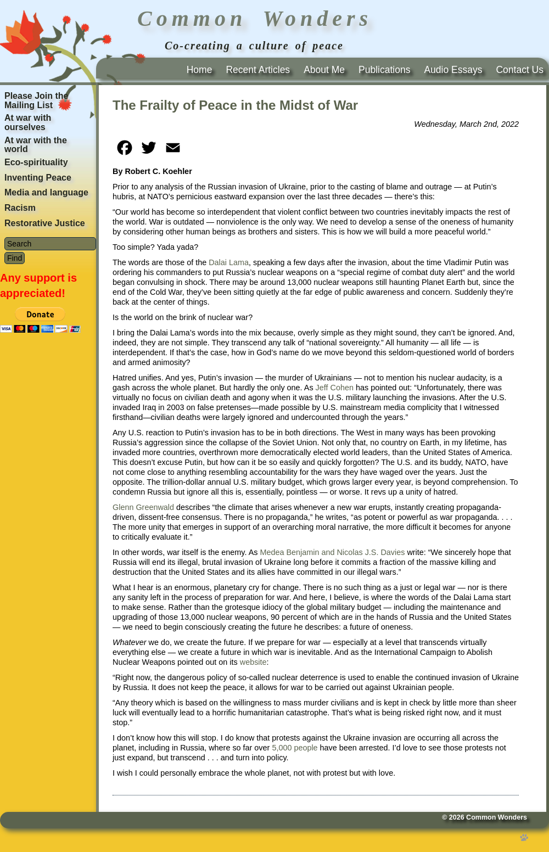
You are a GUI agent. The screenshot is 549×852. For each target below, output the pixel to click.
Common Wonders (496, 817)
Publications (384, 69)
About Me (324, 69)
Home (199, 69)
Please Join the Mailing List (36, 100)
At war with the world (35, 145)
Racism (20, 207)
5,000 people (294, 747)
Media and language (46, 192)
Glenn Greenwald (143, 507)
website (253, 662)
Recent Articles (258, 69)
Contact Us (520, 69)
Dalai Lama (229, 262)
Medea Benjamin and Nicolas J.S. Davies (332, 552)
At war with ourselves (27, 122)
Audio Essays (453, 69)
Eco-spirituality (36, 162)
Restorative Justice (44, 223)
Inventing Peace (37, 177)
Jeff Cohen (335, 387)
